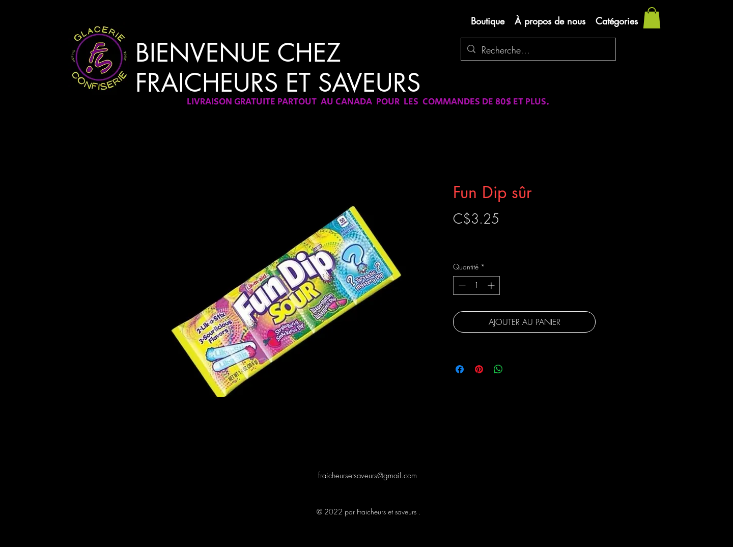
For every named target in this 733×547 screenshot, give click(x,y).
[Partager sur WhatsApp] (498, 369)
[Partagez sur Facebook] (460, 369)
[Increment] (492, 285)
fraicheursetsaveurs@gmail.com (367, 476)
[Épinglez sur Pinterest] (479, 369)
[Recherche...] (538, 50)
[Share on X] (518, 369)
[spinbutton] (476, 285)
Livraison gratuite (477, 236)
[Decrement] (461, 285)
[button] (652, 18)
